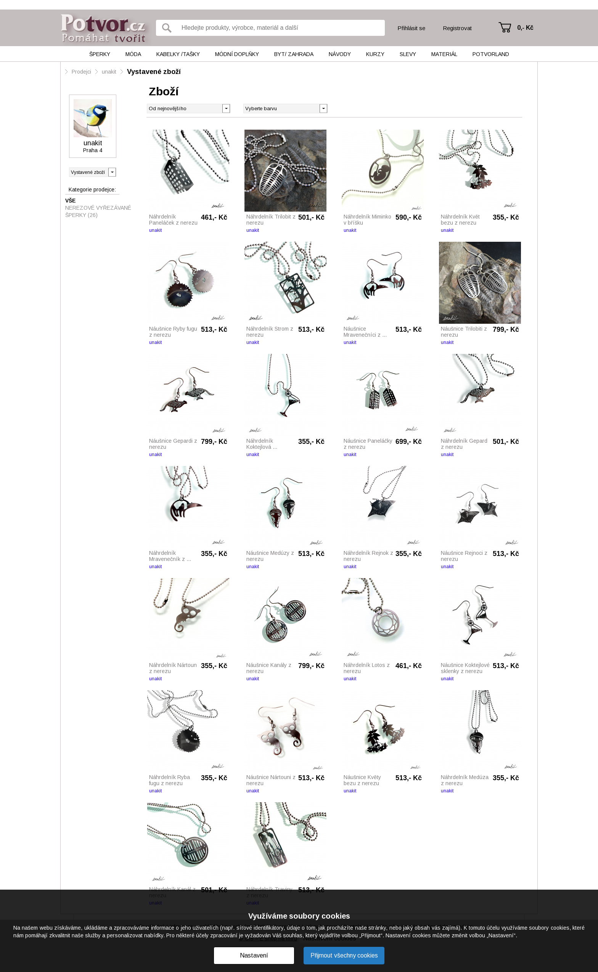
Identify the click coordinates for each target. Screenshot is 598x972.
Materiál (444, 54)
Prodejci (81, 72)
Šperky (99, 54)
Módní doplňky (237, 54)
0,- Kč (525, 27)
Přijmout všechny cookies (344, 955)
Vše (70, 201)
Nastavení (254, 955)
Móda (133, 54)
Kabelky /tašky (178, 54)
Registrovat (457, 28)
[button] (323, 108)
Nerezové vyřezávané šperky (98, 211)
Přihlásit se (411, 28)
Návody (340, 54)
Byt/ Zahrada (293, 54)
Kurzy (375, 54)
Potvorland (491, 54)
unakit (109, 72)
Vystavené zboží (154, 72)
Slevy (408, 54)
